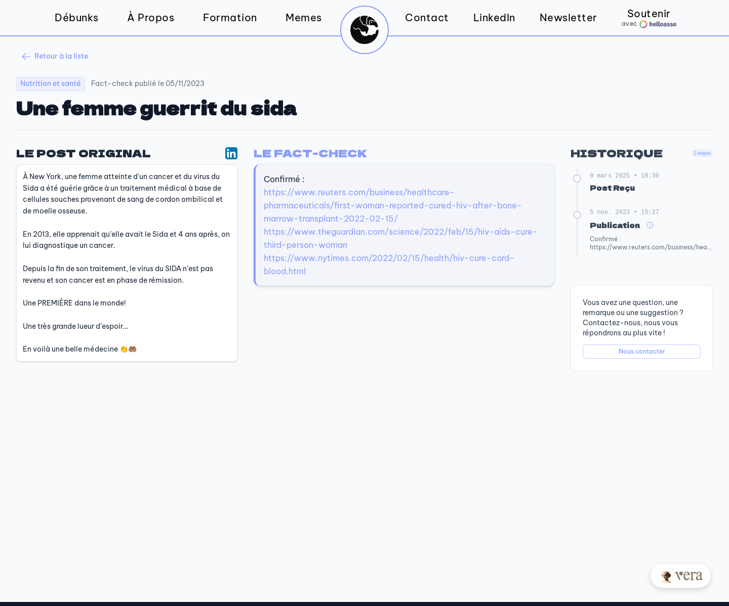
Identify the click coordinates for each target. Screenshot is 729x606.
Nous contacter (642, 351)
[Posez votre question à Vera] (681, 576)
